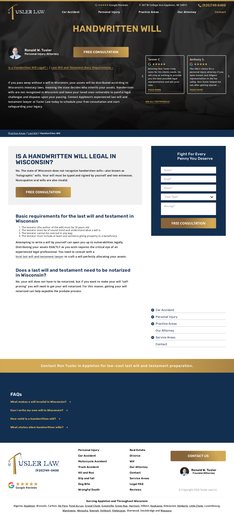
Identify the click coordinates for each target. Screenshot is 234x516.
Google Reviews (111, 5)
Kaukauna (156, 506)
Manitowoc (69, 510)
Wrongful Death (89, 489)
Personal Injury (109, 12)
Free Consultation (188, 223)
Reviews (135, 489)
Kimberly (182, 506)
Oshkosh (105, 510)
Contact (220, 12)
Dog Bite (84, 484)
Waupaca (166, 510)
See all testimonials (158, 101)
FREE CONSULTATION (101, 52)
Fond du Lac (76, 506)
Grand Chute (92, 506)
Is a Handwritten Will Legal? (28, 67)
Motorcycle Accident (92, 461)
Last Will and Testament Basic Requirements (82, 67)
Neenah (94, 510)
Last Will (33, 133)
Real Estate (137, 450)
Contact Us (198, 456)
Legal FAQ (136, 484)
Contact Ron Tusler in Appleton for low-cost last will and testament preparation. (117, 366)
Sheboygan (118, 510)
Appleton (29, 506)
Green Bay (121, 506)
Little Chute (196, 506)
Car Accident (71, 12)
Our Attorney (187, 12)
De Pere (63, 506)
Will (132, 461)
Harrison (134, 506)
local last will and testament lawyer (40, 256)
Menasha (82, 510)
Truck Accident (88, 467)
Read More (154, 90)
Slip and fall (86, 478)
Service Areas (165, 337)
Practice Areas (17, 133)
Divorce (135, 455)
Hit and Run (86, 472)
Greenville (107, 506)
